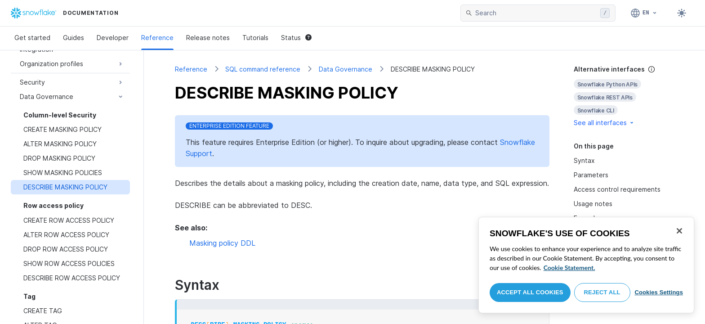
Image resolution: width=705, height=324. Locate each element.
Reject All (602, 292)
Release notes (208, 37)
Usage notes (593, 203)
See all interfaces (604, 122)
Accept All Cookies (530, 292)
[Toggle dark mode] (682, 13)
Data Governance (345, 69)
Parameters (591, 175)
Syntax (584, 160)
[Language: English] (644, 13)
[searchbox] (536, 13)
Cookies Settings (658, 292)
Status (296, 37)
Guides (73, 37)
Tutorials (255, 37)
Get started (32, 37)
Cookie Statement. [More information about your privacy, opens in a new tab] (569, 267)
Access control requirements (617, 189)
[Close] (679, 231)
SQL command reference (262, 69)
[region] (586, 265)
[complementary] (624, 96)
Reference (157, 37)
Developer (113, 37)
